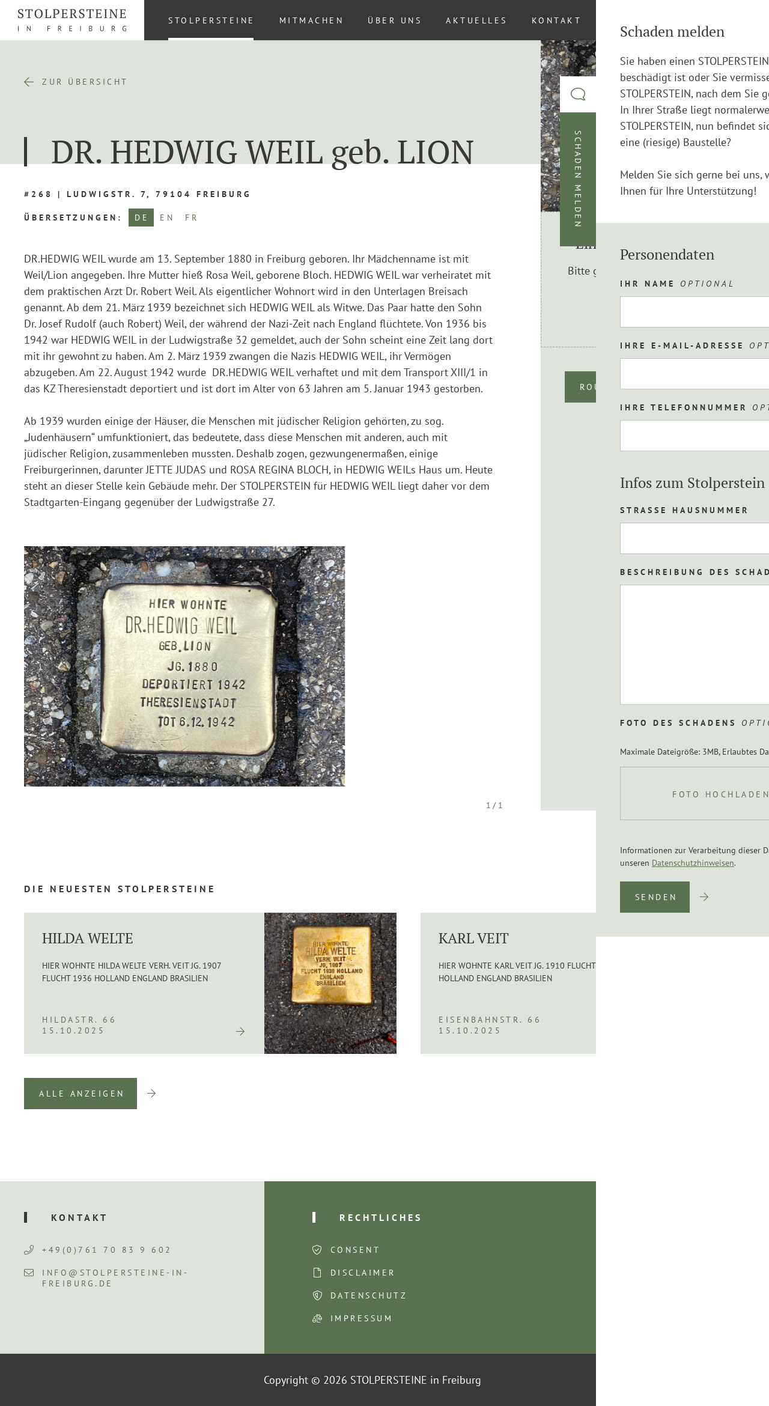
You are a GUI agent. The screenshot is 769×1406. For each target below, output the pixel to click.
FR (191, 217)
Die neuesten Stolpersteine (120, 889)
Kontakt (557, 20)
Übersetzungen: (73, 217)
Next (727, 1094)
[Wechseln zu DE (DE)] (738, 20)
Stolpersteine (211, 20)
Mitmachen (311, 20)
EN (167, 217)
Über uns (395, 20)
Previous (665, 1094)
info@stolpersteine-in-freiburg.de (106, 1278)
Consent (355, 1249)
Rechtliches (380, 1217)
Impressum (362, 1318)
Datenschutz (369, 1295)
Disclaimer (363, 1272)
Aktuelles (477, 20)
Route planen (621, 387)
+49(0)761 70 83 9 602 (98, 1249)
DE (142, 217)
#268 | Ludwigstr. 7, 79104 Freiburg (138, 194)
